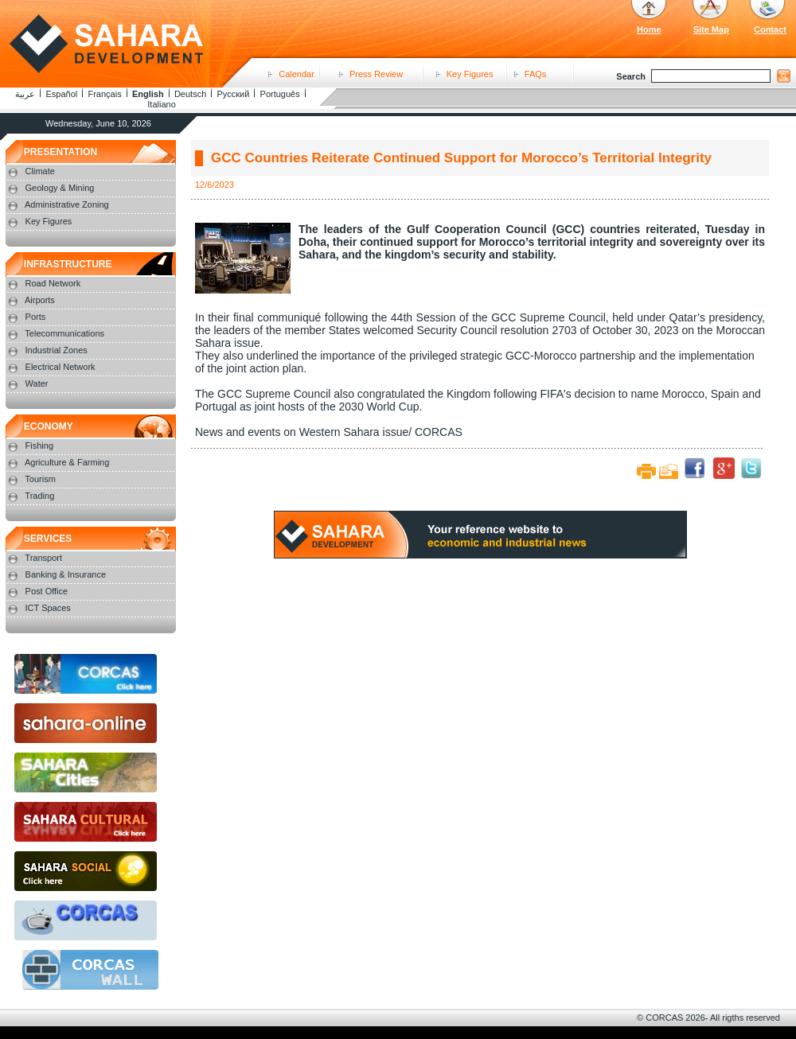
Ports (35, 316)
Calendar (296, 74)
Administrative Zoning (67, 204)
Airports (40, 300)
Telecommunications (64, 333)
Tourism (40, 479)
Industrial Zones (56, 350)
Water (37, 383)
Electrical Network (60, 367)
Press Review (376, 74)
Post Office (46, 591)
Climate (40, 171)
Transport (43, 557)
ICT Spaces (48, 608)
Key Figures (470, 74)
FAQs (536, 74)
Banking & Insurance (66, 574)
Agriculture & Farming (67, 462)
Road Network (53, 283)
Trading (39, 495)
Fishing (39, 445)
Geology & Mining (60, 188)
